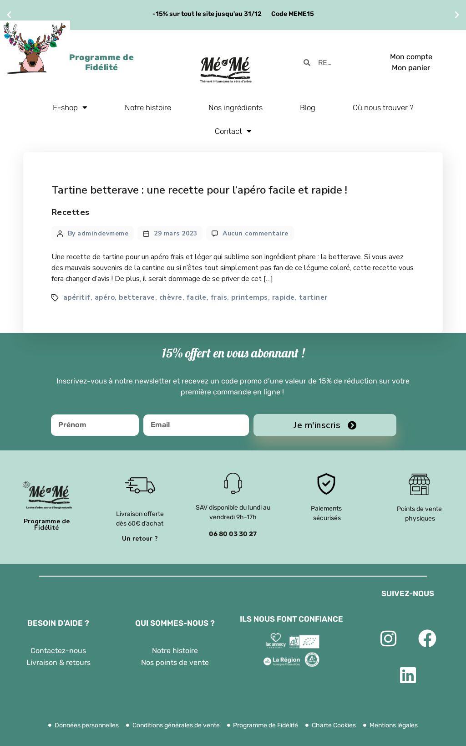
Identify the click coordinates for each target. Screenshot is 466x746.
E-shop (70, 107)
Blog (307, 107)
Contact (233, 131)
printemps (249, 297)
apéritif (77, 297)
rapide (283, 297)
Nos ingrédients (235, 107)
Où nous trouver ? (383, 107)
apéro (105, 297)
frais (219, 297)
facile (197, 297)
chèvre (170, 297)
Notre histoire (148, 107)
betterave (137, 297)
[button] (9, 15)
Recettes (70, 212)
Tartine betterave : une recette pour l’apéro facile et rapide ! (199, 190)
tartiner (313, 297)
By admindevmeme (98, 233)
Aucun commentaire (256, 233)
